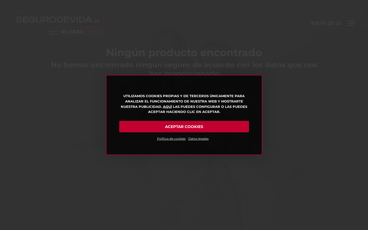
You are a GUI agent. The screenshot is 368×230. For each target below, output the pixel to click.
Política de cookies (171, 138)
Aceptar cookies (184, 126)
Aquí (167, 107)
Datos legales (198, 138)
